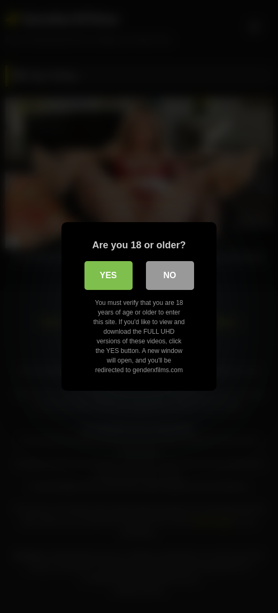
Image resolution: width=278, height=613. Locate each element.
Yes (108, 275)
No (170, 275)
